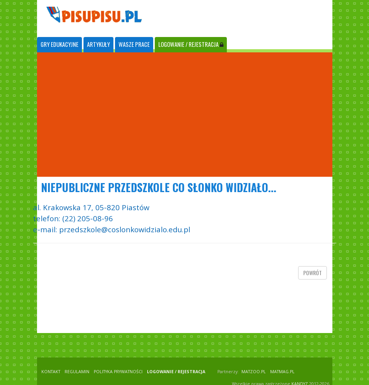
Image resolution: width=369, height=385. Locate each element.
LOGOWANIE (190, 44)
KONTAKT (50, 371)
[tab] (59, 44)
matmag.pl (282, 371)
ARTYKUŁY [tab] (98, 44)
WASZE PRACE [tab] (134, 44)
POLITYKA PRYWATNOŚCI (118, 371)
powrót (312, 272)
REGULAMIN (77, 371)
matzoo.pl (253, 371)
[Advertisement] (184, 114)
